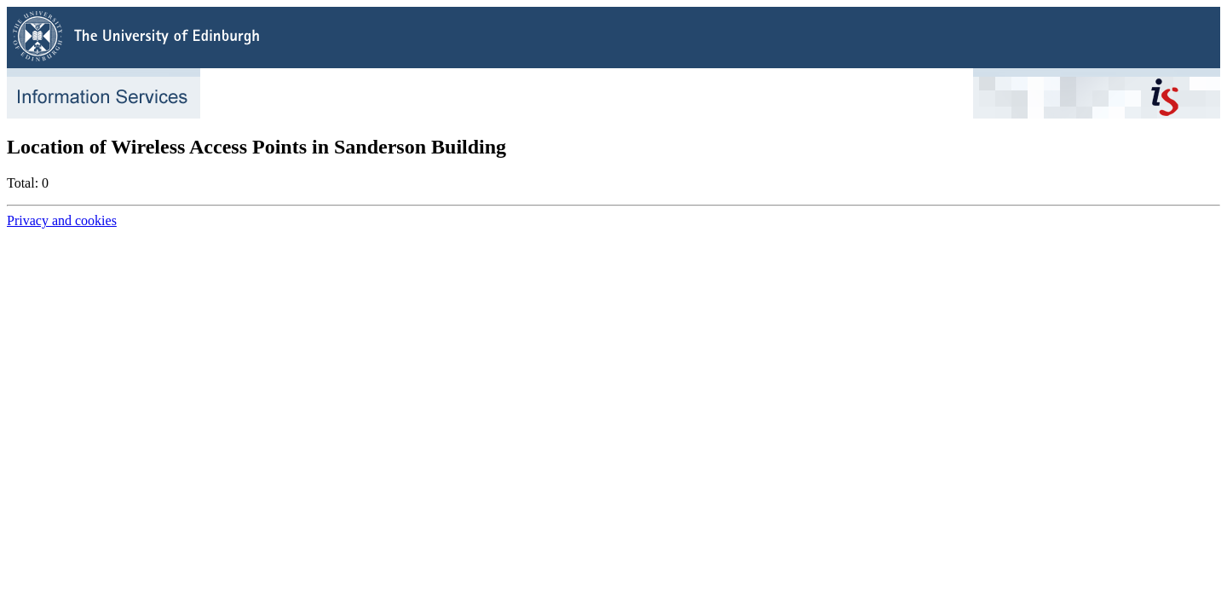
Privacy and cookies (62, 220)
